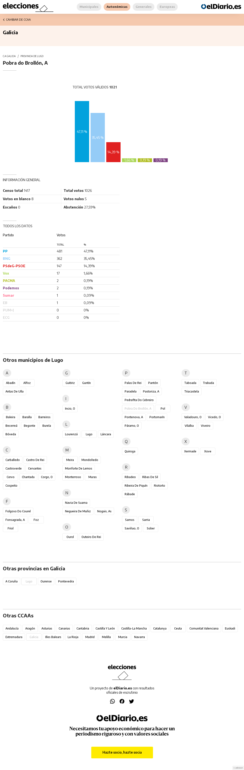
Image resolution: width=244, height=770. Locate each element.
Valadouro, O (193, 417)
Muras (92, 477)
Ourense (46, 581)
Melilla (106, 637)
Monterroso (73, 477)
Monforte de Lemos (78, 468)
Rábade (130, 494)
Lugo (89, 434)
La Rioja (73, 637)
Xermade (190, 451)
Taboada (190, 383)
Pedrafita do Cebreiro (139, 400)
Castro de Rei (35, 460)
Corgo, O (47, 477)
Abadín (10, 383)
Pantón (153, 383)
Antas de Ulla (14, 391)
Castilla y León (105, 628)
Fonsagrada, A (15, 520)
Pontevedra (66, 581)
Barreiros (44, 417)
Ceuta (178, 628)
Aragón (30, 628)
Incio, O (70, 408)
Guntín (86, 383)
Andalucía (12, 628)
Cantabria (82, 628)
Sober (151, 528)
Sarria (146, 520)
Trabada (208, 383)
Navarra (139, 637)
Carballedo (12, 460)
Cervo (11, 477)
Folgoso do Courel (18, 511)
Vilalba (189, 425)
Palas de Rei (133, 383)
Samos (129, 520)
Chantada (28, 477)
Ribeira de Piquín (136, 485)
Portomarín (157, 417)
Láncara (106, 434)
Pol (163, 408)
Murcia (122, 637)
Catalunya (160, 628)
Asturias (46, 628)
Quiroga (130, 451)
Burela (46, 425)
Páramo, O (132, 425)
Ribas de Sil (150, 477)
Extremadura (13, 637)
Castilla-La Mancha (134, 628)
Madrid (90, 637)
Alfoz (27, 383)
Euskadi (230, 628)
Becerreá (11, 425)
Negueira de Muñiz (78, 511)
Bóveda (10, 434)
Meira (70, 460)
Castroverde (13, 468)
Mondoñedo (89, 460)
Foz (36, 520)
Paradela (131, 391)
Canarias (64, 628)
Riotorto (159, 485)
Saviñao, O (132, 528)
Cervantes (34, 468)
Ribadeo (130, 477)
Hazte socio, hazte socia (122, 752)
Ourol (70, 537)
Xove (207, 451)
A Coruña (11, 581)
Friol (11, 528)
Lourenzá (71, 434)
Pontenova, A (134, 417)
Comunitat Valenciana (204, 628)
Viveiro (205, 425)
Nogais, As (104, 511)
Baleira (10, 417)
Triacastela (191, 391)
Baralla (27, 417)
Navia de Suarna (76, 502)
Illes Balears (53, 637)
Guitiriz (70, 383)
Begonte (29, 425)
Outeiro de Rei (91, 537)
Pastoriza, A (151, 391)
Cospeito (11, 485)
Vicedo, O (214, 417)
